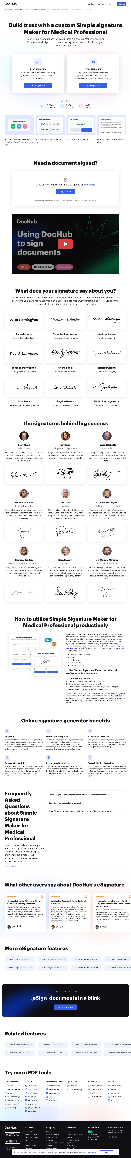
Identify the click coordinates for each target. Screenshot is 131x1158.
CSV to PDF (32, 1097)
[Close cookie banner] (117, 1151)
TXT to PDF (32, 1089)
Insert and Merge (13, 1097)
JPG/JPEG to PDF (34, 1108)
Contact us (9, 867)
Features (100, 4)
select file (89, 184)
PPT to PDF (32, 1100)
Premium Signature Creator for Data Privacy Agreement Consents (22, 967)
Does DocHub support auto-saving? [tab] (86, 803)
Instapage (70, 1148)
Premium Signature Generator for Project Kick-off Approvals (88, 959)
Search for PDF (116, 1086)
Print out (114, 1100)
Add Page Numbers (14, 1100)
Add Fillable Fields (13, 1089)
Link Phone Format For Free (52, 1044)
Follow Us (114, 1137)
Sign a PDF (74, 1086)
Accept (106, 1152)
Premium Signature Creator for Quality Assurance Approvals (22, 959)
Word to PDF (33, 1086)
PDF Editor (29, 1132)
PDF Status (53, 1100)
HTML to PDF (33, 1093)
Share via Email (54, 1093)
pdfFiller (70, 1137)
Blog (68, 1132)
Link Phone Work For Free (18, 1053)
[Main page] (11, 4)
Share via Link (54, 1089)
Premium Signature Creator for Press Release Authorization (88, 967)
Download (115, 1093)
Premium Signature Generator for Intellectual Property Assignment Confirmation (55, 967)
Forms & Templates (32, 1134)
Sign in (111, 4)
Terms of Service (52, 1134)
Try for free (65, 192)
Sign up (122, 4)
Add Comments (54, 1086)
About (48, 1132)
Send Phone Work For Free (52, 1053)
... (93, 1152)
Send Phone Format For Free (86, 1044)
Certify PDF (94, 1093)
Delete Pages (12, 1108)
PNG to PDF (32, 1111)
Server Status (30, 1140)
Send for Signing (76, 1089)
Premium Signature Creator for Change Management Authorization (55, 959)
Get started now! (65, 1007)
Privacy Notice (51, 1137)
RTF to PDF (32, 1104)
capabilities (116, 696)
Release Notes (51, 1148)
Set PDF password (97, 1086)
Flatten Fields (116, 1097)
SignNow (70, 1143)
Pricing (91, 4)
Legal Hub (50, 1140)
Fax (50, 1097)
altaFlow (70, 1145)
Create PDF (11, 1093)
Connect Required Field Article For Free (88, 1053)
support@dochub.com (115, 1128)
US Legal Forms (73, 1140)
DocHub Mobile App (74, 1134)
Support (49, 1145)
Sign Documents (31, 1137)
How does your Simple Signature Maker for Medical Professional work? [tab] (86, 795)
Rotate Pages (12, 1104)
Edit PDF (10, 1086)
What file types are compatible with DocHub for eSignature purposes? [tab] (86, 811)
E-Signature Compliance (55, 1143)
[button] (65, 243)
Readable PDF (95, 1089)
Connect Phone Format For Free (21, 1044)
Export (113, 1089)
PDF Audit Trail (96, 1097)
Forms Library (30, 1145)
